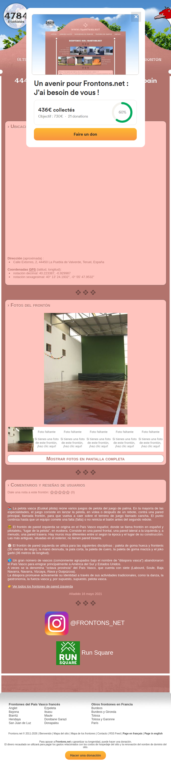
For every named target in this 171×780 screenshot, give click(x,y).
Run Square (85, 652)
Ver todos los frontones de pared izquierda (42, 586)
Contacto (102, 733)
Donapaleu (51, 723)
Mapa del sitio (61, 733)
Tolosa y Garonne (103, 719)
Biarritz (13, 715)
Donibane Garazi (55, 719)
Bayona (14, 712)
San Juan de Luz (20, 723)
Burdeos (96, 708)
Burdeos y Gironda (103, 712)
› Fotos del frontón (29, 305)
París (94, 723)
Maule (48, 715)
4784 (16, 15)
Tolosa (95, 715)
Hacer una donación (85, 755)
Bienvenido (45, 733)
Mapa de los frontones (83, 733)
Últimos (26, 59)
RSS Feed (115, 733)
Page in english (154, 733)
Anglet (13, 708)
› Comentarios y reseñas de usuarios (46, 485)
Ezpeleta (50, 708)
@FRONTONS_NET (85, 622)
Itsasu (48, 712)
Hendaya (15, 719)
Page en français (132, 733)
